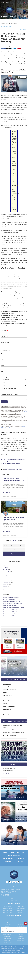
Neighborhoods (8, 858)
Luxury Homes (20, 906)
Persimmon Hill (20, 926)
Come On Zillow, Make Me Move (11, 463)
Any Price (14, 549)
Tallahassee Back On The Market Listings (13, 732)
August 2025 (6, 584)
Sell (23, 852)
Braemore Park (7, 924)
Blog (6, 22)
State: (2, 365)
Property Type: (4, 377)
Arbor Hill (7, 918)
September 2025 (7, 582)
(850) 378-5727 (6, 894)
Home (2, 22)
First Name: (4, 330)
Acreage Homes (7, 906)
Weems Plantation (21, 940)
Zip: (2, 371)
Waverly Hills (6, 714)
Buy (18, 852)
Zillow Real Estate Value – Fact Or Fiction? (14, 457)
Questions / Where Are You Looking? (10, 394)
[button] (3, 48)
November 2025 (7, 578)
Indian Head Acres (7, 934)
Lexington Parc (7, 942)
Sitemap (18, 950)
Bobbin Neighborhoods (7, 922)
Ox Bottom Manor (7, 695)
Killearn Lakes (6, 700)
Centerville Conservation (9, 689)
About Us (8, 861)
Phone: (3, 348)
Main (10, 22)
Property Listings (11, 950)
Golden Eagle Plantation (9, 706)
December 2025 (7, 576)
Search (5, 852)
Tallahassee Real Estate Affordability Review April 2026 (13, 480)
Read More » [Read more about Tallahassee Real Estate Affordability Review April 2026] (6, 492)
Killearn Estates (7, 684)
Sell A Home (19, 469)
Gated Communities (7, 908)
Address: (3, 353)
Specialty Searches (14, 855)
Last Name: (4, 336)
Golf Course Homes (7, 910)
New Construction (21, 908)
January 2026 (6, 574)
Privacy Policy (11, 413)
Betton (7, 920)
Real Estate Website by (13, 952)
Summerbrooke (7, 709)
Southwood (6, 687)
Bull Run (5, 692)
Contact (20, 861)
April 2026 (5, 567)
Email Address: (5, 342)
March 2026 (6, 569)
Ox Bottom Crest (20, 922)
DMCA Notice (4, 950)
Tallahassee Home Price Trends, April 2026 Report (13, 519)
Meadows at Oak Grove (20, 918)
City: (2, 359)
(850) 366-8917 (6, 773)
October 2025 (6, 580)
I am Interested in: (5, 382)
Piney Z (4, 698)
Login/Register (14, 864)
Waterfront (20, 912)
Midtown (5, 703)
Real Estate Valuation (10, 469)
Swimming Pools (20, 910)
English (24, 2)
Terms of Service (9, 427)
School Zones (20, 858)
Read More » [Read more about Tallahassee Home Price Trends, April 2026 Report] (6, 531)
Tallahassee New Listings (9, 729)
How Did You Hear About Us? (8, 388)
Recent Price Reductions (9, 735)
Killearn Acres (6, 712)
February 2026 (6, 571)
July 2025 (5, 586)
